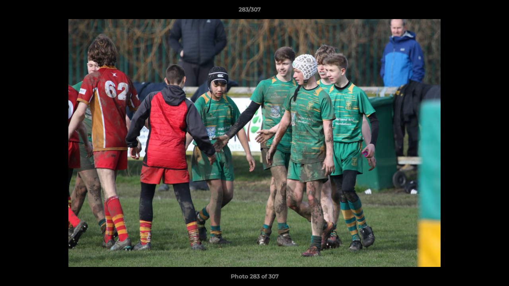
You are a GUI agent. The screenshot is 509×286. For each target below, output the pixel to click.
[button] (475, 11)
